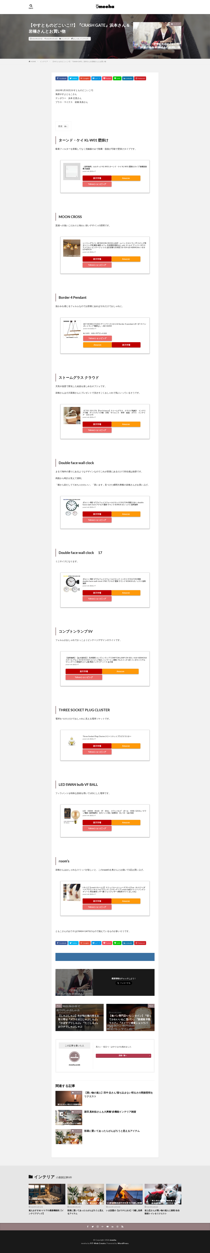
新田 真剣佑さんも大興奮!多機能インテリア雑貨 (110, 1111)
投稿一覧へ (123, 1055)
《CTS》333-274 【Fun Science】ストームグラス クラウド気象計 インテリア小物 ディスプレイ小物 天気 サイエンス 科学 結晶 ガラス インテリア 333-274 (114, 413)
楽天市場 (97, 178)
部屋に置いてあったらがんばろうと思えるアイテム (112, 1130)
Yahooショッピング (97, 184)
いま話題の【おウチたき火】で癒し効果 (124, 1210)
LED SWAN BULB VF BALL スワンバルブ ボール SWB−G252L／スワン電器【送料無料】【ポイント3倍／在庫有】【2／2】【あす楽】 (114, 812)
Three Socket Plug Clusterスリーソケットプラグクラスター (107, 736)
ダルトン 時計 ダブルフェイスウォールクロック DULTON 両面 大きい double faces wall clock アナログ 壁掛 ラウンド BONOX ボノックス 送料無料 (113, 503)
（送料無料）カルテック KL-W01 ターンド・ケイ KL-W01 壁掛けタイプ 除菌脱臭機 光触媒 (115, 167)
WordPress (123, 1243)
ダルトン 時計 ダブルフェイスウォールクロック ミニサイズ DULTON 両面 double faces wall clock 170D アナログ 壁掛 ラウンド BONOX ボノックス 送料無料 (114, 581)
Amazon (126, 178)
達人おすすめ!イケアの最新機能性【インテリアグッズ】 (46, 1212)
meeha (113, 1240)
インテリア (65, 39)
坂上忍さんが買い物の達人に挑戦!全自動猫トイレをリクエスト (162, 1212)
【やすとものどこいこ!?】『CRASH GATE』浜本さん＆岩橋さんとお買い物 (79, 61)
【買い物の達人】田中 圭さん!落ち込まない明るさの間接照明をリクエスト (118, 1094)
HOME (33, 61)
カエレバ (92, 171)
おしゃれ (76, 39)
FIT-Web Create (98, 1243)
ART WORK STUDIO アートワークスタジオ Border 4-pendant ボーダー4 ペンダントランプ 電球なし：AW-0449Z (114, 325)
